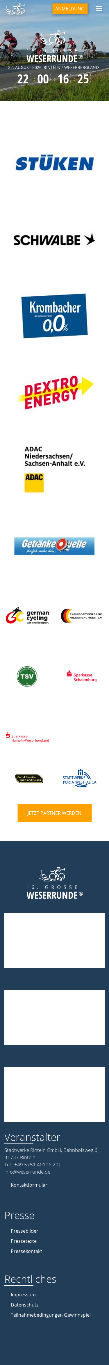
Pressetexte (24, 1241)
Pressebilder (24, 1231)
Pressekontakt (26, 1251)
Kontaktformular (29, 1185)
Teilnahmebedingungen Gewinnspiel (51, 1315)
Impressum (23, 1294)
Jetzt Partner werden (54, 813)
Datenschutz (24, 1305)
